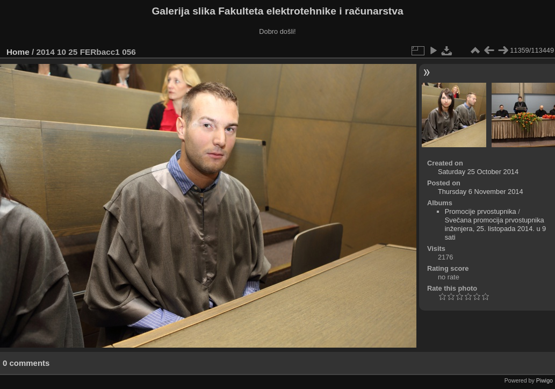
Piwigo (544, 380)
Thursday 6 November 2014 (480, 192)
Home (18, 51)
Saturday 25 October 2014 (478, 172)
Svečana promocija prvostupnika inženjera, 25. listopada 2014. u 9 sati (495, 228)
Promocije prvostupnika (480, 211)
